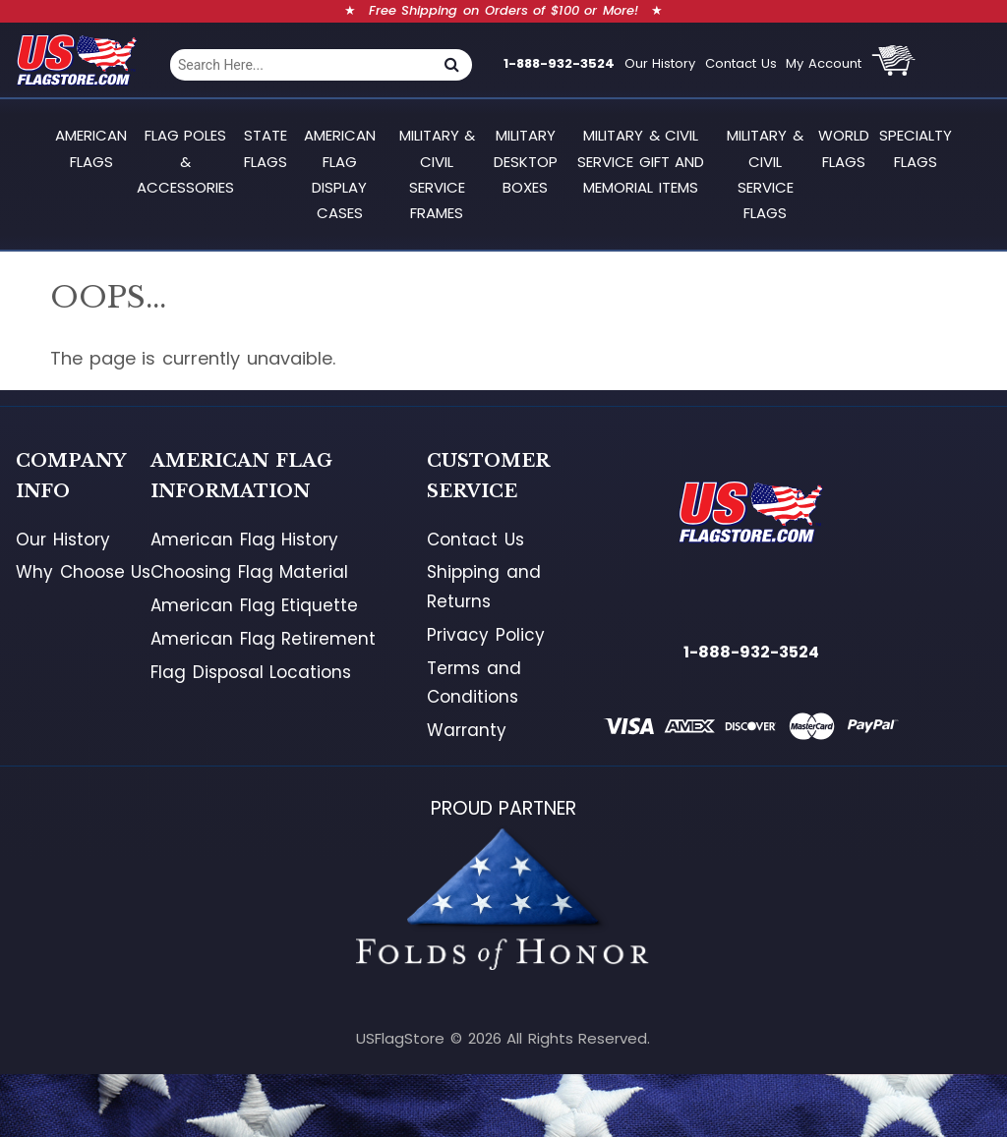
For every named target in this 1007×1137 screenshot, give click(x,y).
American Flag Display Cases (340, 174)
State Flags (265, 148)
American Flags (91, 148)
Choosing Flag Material (249, 572)
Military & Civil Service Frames (437, 174)
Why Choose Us (83, 572)
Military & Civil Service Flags (765, 174)
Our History (660, 63)
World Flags (843, 148)
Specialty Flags (915, 148)
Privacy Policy (486, 635)
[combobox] (301, 65)
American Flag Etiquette (254, 605)
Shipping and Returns (484, 586)
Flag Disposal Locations (250, 672)
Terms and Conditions (474, 683)
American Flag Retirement (263, 639)
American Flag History (244, 539)
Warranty (466, 730)
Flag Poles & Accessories (185, 161)
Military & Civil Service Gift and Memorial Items (640, 161)
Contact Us (741, 63)
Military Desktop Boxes (526, 161)
